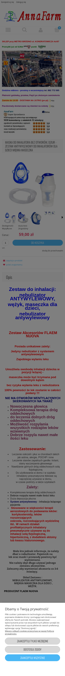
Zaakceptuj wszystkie (32, 658)
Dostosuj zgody (32, 649)
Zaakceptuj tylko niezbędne (32, 641)
